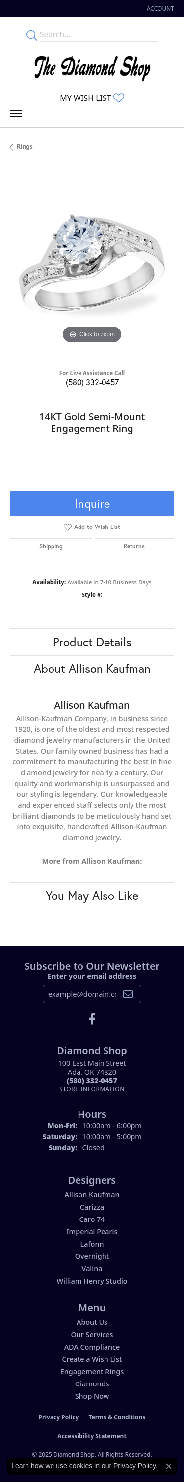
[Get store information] (92, 1089)
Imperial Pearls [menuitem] (92, 1231)
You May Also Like (92, 895)
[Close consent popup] (169, 1466)
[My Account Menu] (160, 8)
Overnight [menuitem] (92, 1256)
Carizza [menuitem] (92, 1207)
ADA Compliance (92, 1346)
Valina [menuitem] (92, 1268)
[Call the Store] (92, 1080)
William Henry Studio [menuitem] (91, 1280)
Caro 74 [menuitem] (92, 1219)
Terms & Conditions (116, 1417)
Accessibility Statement (91, 1436)
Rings (25, 146)
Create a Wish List (92, 1359)
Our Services (92, 1334)
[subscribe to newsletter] (128, 994)
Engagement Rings (92, 1371)
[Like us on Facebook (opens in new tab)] (92, 1019)
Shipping (51, 546)
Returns (134, 546)
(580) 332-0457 (92, 382)
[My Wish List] (92, 98)
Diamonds (92, 1383)
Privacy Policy (59, 1417)
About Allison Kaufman (92, 668)
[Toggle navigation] (15, 116)
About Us (92, 1322)
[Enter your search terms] (99, 34)
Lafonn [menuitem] (92, 1244)
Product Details (92, 642)
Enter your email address (92, 976)
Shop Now (92, 1396)
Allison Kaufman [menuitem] (91, 1194)
